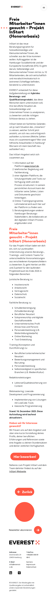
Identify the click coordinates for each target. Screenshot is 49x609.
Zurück (24, 491)
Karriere (29, 562)
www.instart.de (31, 166)
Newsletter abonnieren (20, 530)
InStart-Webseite (17, 471)
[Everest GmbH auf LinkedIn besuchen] (11, 572)
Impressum (30, 564)
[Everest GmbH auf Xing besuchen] (20, 572)
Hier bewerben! (25, 456)
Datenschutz (31, 567)
